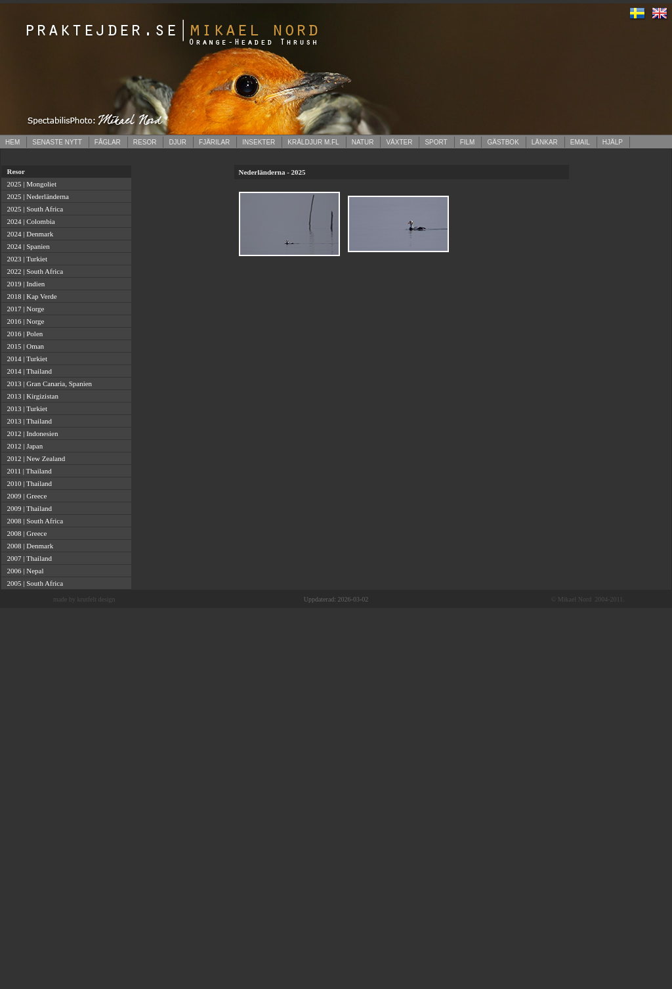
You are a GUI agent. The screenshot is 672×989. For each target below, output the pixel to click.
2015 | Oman (23, 346)
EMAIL (580, 142)
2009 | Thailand (27, 508)
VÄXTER (399, 142)
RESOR (145, 142)
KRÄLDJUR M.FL (313, 142)
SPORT (436, 142)
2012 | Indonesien (30, 433)
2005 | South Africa (33, 583)
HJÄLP (612, 142)
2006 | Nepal (23, 571)
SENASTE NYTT (57, 142)
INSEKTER (258, 142)
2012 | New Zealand (34, 458)
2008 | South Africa (33, 521)
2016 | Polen (23, 334)
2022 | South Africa (33, 271)
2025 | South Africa (33, 209)
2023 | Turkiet (25, 259)
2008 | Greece (25, 533)
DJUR (177, 142)
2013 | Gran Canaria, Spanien (47, 383)
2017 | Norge (24, 309)
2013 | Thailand (27, 421)
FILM (467, 142)
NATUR (363, 142)
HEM (12, 142)
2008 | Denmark (28, 546)
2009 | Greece (25, 496)
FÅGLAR (107, 142)
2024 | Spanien (26, 246)
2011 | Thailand (27, 471)
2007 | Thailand (27, 558)
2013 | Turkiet (25, 408)
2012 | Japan (23, 446)
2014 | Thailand (27, 371)
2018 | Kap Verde (30, 296)
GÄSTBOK (502, 142)
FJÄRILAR (214, 142)
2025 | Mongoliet (29, 184)
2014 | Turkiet (25, 359)
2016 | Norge (24, 321)
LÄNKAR (545, 142)
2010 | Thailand (27, 483)
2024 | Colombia (29, 221)
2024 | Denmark (28, 234)
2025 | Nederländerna (36, 196)
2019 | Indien (24, 284)
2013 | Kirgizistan (30, 396)
